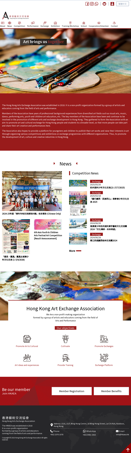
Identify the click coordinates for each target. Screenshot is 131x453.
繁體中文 (122, 3)
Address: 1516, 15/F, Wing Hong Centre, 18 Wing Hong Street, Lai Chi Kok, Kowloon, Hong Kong (89, 424)
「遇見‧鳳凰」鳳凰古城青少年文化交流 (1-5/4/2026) (15, 258)
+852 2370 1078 (56, 434)
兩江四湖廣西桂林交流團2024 (103, 240)
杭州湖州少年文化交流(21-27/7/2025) (107, 187)
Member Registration (71, 391)
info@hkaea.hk (122, 434)
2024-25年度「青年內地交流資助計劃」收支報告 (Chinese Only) (31, 213)
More (72, 251)
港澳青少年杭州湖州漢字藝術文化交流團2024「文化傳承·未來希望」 (108, 228)
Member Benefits (111, 391)
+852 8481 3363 (89, 434)
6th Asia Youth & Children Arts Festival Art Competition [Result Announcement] (48, 235)
